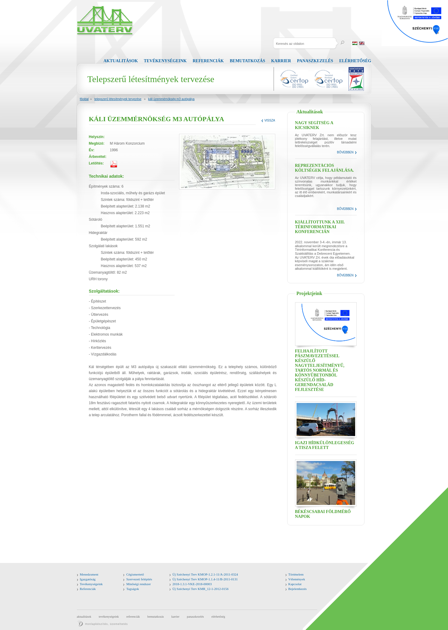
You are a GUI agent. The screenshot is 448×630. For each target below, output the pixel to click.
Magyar (355, 43)
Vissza (269, 120)
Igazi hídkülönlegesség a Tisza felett (324, 445)
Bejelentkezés (297, 589)
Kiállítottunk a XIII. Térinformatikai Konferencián (320, 227)
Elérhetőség (355, 61)
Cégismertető (135, 574)
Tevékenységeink (165, 61)
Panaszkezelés (315, 61)
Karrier (281, 61)
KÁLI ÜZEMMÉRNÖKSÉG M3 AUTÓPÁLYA (171, 99)
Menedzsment (89, 574)
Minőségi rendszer (138, 584)
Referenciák (208, 61)
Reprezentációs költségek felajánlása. (324, 168)
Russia (368, 43)
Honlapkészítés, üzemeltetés (106, 623)
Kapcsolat (295, 584)
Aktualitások (121, 61)
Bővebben (345, 152)
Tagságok (132, 589)
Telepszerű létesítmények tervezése (118, 99)
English (361, 43)
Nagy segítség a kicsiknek (314, 125)
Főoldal (84, 99)
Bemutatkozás (247, 61)
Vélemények (296, 579)
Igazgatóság (88, 579)
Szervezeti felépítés (139, 579)
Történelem (296, 574)
